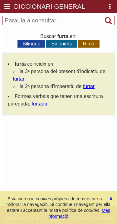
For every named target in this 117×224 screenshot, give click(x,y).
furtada (39, 103)
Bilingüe (31, 43)
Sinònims (61, 43)
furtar (18, 79)
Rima (88, 43)
